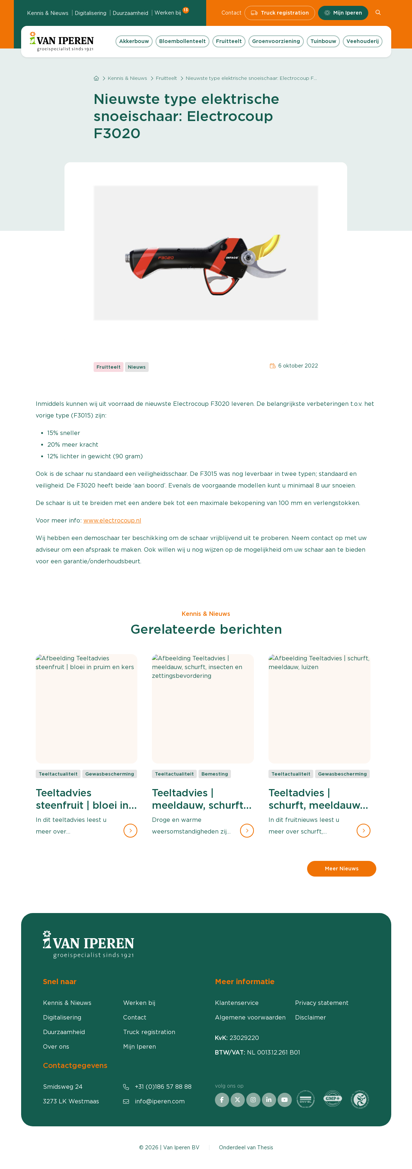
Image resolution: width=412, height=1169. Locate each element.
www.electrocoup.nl (112, 520)
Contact (231, 13)
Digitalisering (90, 13)
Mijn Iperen (343, 13)
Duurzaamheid (130, 13)
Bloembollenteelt (182, 41)
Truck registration (280, 13)
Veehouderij (362, 41)
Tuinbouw (323, 41)
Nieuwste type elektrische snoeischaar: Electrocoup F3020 (256, 78)
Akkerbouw (134, 41)
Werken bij (171, 12)
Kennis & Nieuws (47, 13)
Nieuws (137, 367)
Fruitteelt (229, 41)
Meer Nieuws (341, 868)
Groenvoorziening (276, 41)
